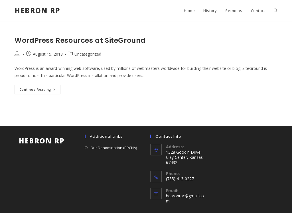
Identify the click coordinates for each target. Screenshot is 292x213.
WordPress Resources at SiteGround (80, 40)
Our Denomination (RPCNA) (113, 147)
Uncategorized (87, 54)
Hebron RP (37, 10)
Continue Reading (39, 90)
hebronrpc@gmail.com (185, 198)
